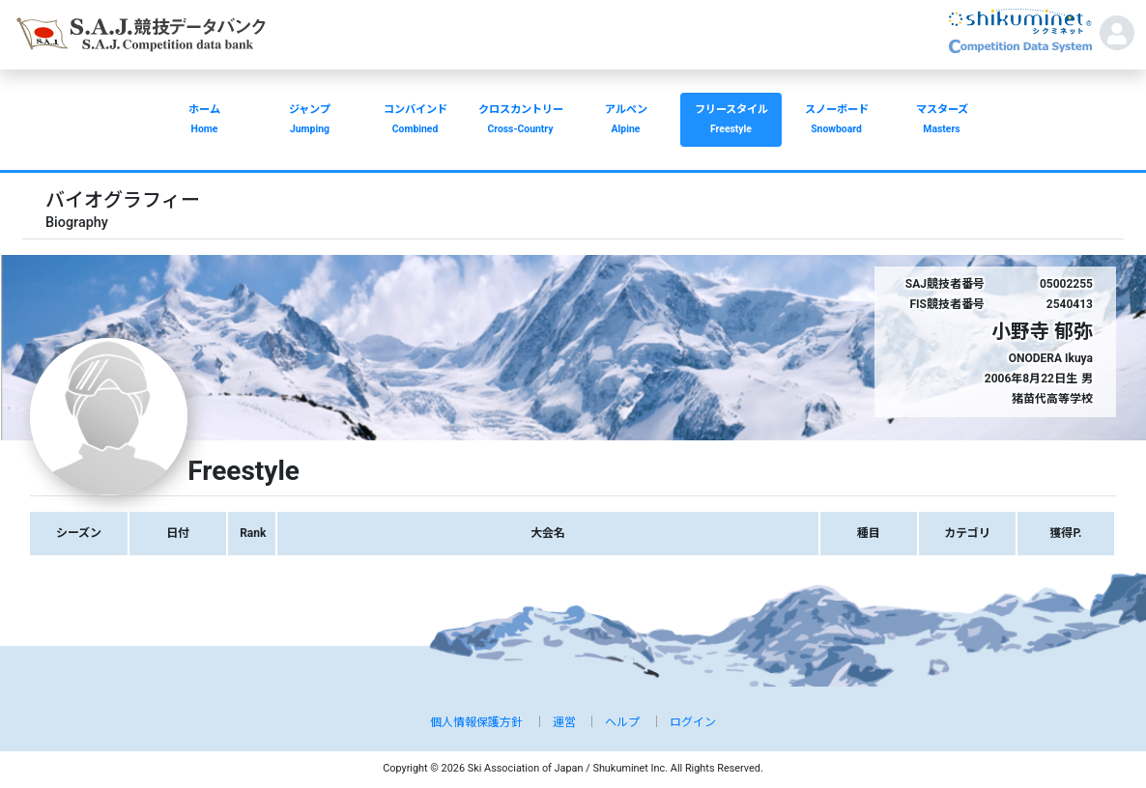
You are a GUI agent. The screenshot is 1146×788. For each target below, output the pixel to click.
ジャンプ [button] (310, 121)
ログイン (693, 722)
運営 (564, 722)
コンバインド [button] (415, 121)
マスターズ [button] (942, 121)
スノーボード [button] (836, 121)
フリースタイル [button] (731, 121)
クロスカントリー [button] (520, 121)
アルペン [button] (626, 121)
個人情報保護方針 (476, 722)
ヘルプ (622, 722)
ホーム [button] (204, 121)
